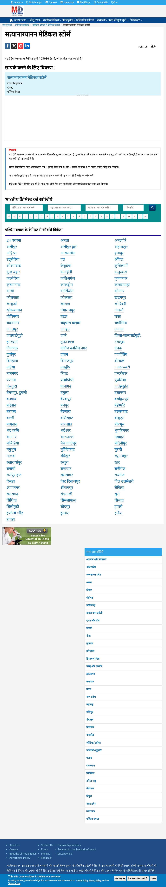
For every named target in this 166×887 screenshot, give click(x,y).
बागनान (12, 424)
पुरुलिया (120, 380)
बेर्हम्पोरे (119, 405)
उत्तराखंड (90, 811)
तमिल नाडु (91, 780)
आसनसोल (67, 253)
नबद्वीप (65, 367)
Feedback (46, 857)
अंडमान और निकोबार (96, 559)
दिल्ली (89, 628)
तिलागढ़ (12, 348)
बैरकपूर (65, 399)
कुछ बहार (13, 272)
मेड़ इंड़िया (7, 25)
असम (89, 582)
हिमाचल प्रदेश (93, 658)
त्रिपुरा (89, 796)
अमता (64, 240)
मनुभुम (11, 449)
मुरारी (118, 449)
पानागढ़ (65, 386)
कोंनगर (119, 291)
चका (117, 316)
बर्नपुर (64, 405)
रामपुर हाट (14, 475)
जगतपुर (12, 329)
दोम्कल (119, 360)
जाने (63, 335)
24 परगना (14, 240)
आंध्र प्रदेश (91, 567)
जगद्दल (65, 329)
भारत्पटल (66, 437)
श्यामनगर (13, 487)
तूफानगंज (67, 342)
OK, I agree (120, 878)
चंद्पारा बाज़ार (70, 323)
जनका (118, 329)
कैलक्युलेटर (68, 20)
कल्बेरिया (13, 278)
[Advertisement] (83, 119)
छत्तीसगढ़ (90, 605)
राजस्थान (90, 765)
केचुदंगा (65, 265)
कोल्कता (66, 297)
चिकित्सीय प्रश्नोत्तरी (86, 20)
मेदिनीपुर (120, 443)
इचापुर (119, 253)
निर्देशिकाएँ (136, 20)
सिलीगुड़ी (13, 506)
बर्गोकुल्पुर (121, 399)
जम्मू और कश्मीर (94, 666)
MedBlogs (83, 2)
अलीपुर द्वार (68, 246)
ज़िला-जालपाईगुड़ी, (127, 335)
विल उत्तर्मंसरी (123, 481)
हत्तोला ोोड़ (15, 513)
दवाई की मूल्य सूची (118, 20)
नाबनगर (12, 373)
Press (44, 849)
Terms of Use (14, 883)
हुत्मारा (64, 513)
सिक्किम (90, 773)
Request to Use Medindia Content (77, 849)
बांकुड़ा (119, 418)
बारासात (66, 424)
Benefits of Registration (23, 853)
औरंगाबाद (14, 265)
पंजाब (89, 757)
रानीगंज (119, 468)
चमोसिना (120, 323)
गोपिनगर (13, 316)
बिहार (89, 590)
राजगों (11, 468)
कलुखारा (120, 272)
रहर (117, 462)
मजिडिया (13, 443)
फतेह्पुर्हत (121, 386)
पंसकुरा (12, 386)
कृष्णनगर (120, 278)
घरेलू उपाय (35, 20)
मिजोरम (90, 727)
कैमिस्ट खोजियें (22, 25)
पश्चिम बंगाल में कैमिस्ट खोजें (46, 25)
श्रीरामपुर (66, 487)
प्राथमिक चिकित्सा (52, 20)
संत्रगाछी (66, 494)
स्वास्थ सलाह (21, 20)
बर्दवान (11, 405)
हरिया (118, 513)
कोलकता (13, 297)
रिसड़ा (11, 481)
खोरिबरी (120, 304)
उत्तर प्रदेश (91, 803)
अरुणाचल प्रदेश (93, 574)
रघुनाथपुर (121, 456)
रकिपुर (65, 456)
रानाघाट (65, 468)
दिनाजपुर (66, 360)
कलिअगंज (67, 278)
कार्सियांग (66, 291)
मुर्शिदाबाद (67, 449)
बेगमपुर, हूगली (17, 392)
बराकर (11, 411)
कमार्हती (66, 272)
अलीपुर (12, 246)
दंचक (118, 348)
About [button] (17, 2)
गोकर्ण (118, 310)
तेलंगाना (90, 788)
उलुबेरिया (13, 259)
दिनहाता (12, 360)
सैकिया (119, 487)
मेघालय (89, 719)
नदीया (11, 367)
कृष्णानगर (13, 284)
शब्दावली (102, 20)
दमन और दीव (93, 620)
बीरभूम (119, 424)
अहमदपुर (121, 246)
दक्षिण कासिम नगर (73, 348)
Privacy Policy (95, 880)
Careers (51, 2)
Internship (67, 2)
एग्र (62, 259)
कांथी (10, 291)
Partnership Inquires (69, 845)
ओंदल (118, 259)
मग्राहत (119, 437)
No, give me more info (138, 878)
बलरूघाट (121, 411)
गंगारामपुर (67, 310)
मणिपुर (89, 712)
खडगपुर (120, 297)
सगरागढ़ (13, 494)
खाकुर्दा (12, 304)
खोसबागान (14, 310)
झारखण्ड (90, 673)
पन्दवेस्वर (120, 373)
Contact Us (101, 2)
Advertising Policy (19, 857)
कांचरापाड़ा (122, 284)
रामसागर (66, 475)
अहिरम (11, 253)
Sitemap (45, 853)
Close (153, 878)
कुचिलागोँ (121, 265)
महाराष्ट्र (89, 704)
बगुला (64, 392)
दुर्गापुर (11, 354)
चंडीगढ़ (89, 597)
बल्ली (10, 418)
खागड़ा (65, 304)
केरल (88, 689)
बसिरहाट (66, 418)
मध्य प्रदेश (91, 696)
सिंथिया (12, 500)
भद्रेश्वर (65, 430)
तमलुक (119, 342)
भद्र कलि (13, 430)
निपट (64, 373)
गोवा (88, 635)
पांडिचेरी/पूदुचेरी (93, 750)
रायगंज (119, 475)
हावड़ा (11, 519)
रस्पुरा (64, 462)
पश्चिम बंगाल (92, 818)
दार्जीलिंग (120, 354)
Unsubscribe (65, 853)
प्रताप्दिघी (66, 380)
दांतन (64, 354)
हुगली (118, 506)
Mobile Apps (34, 2)
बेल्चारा (65, 411)
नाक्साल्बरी (122, 367)
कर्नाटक (90, 681)
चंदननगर (13, 323)
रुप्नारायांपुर (14, 462)
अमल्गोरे (120, 240)
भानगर (11, 437)
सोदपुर (65, 506)
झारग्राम (12, 342)
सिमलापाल (68, 500)
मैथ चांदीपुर (68, 443)
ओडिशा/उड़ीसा (93, 742)
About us (14, 845)
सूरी (117, 494)
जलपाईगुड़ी (15, 335)
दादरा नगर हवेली (94, 612)
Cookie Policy (82, 880)
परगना (11, 380)
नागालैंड (90, 734)
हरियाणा (90, 651)
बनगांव (11, 399)
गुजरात (89, 643)
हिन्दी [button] (114, 2)
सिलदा (119, 500)
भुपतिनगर (121, 430)
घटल (63, 316)
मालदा (11, 456)
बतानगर (120, 392)
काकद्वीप (66, 284)
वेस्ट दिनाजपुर (70, 481)
